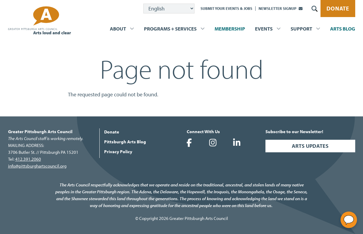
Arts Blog (342, 28)
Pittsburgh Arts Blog (125, 142)
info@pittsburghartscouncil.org (37, 166)
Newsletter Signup (278, 8)
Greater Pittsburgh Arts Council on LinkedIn (237, 143)
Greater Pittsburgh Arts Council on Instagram (213, 143)
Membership (230, 28)
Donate (337, 8)
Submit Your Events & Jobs (226, 8)
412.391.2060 (28, 159)
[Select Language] (169, 8)
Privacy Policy (118, 151)
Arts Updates (310, 145)
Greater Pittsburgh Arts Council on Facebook (189, 143)
